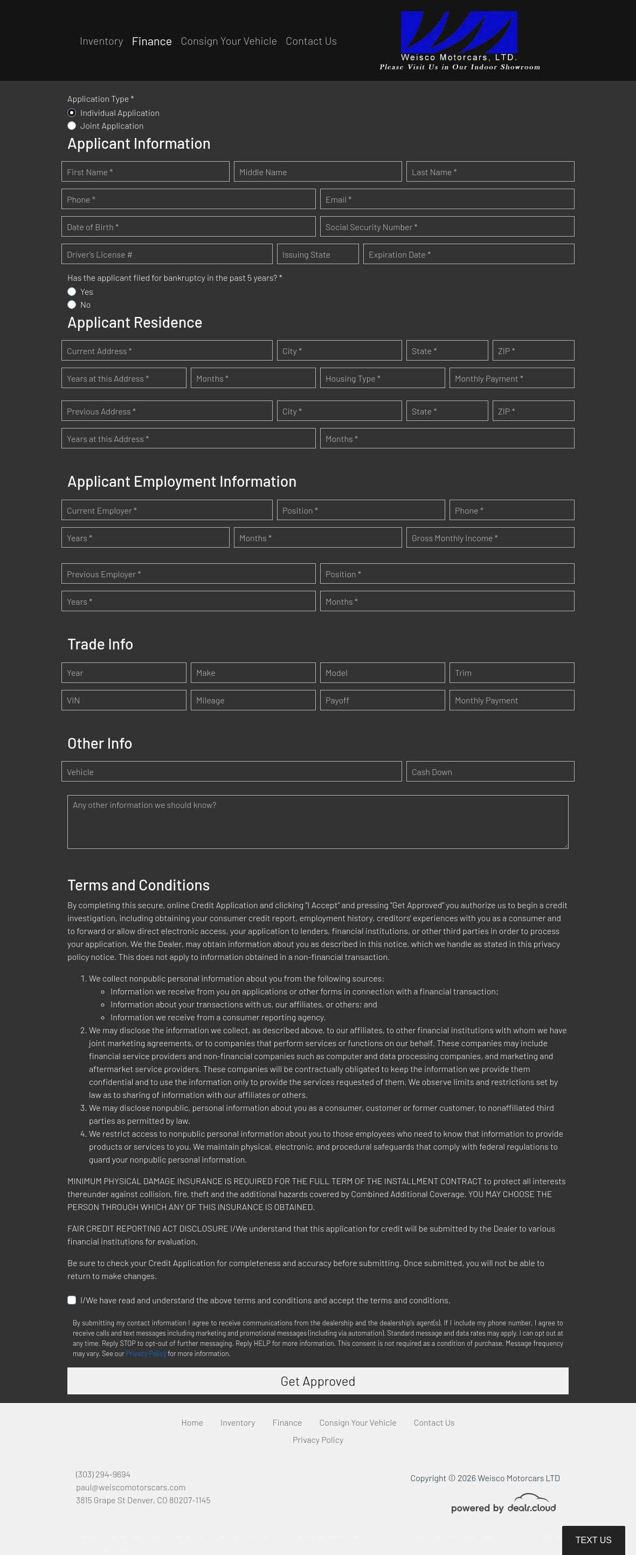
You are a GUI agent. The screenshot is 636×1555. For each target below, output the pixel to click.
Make (206, 672)
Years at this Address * (108, 378)
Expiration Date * (400, 254)
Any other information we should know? (144, 804)
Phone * (81, 199)
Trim (463, 672)
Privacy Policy (146, 1353)
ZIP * (506, 350)
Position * (300, 510)
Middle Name (263, 172)
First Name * (90, 172)
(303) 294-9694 (103, 1474)
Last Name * (434, 172)
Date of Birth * (93, 227)
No (85, 304)
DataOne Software (233, 1537)
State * (424, 350)
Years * (79, 538)
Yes (86, 291)
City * (292, 350)
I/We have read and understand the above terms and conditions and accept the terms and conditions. (265, 1300)
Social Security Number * (372, 227)
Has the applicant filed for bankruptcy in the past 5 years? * (174, 277)
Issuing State (306, 254)
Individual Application (120, 112)
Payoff (337, 700)
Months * (212, 378)
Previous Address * (101, 411)
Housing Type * (353, 378)
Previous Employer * (104, 574)
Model (337, 672)
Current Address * (99, 350)
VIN (73, 700)
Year (75, 672)
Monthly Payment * (489, 378)
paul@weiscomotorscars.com (130, 1487)
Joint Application (112, 125)
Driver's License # (100, 254)
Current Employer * (102, 510)
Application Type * (100, 98)
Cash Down (432, 771)
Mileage (210, 700)
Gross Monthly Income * (455, 538)
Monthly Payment (487, 700)
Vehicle (80, 771)
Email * (338, 199)
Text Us (594, 1540)
